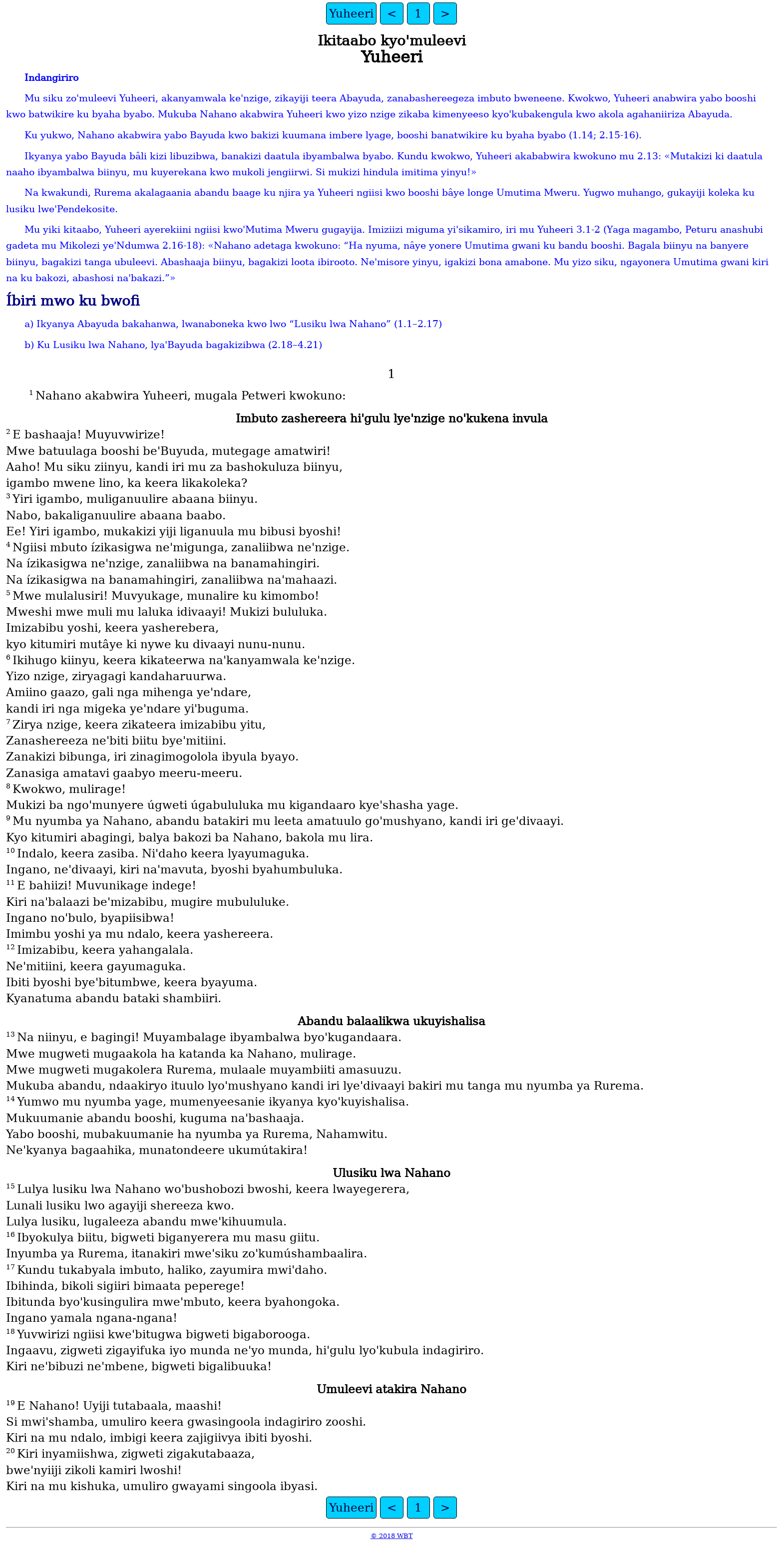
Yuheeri (351, 13)
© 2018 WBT (392, 1536)
